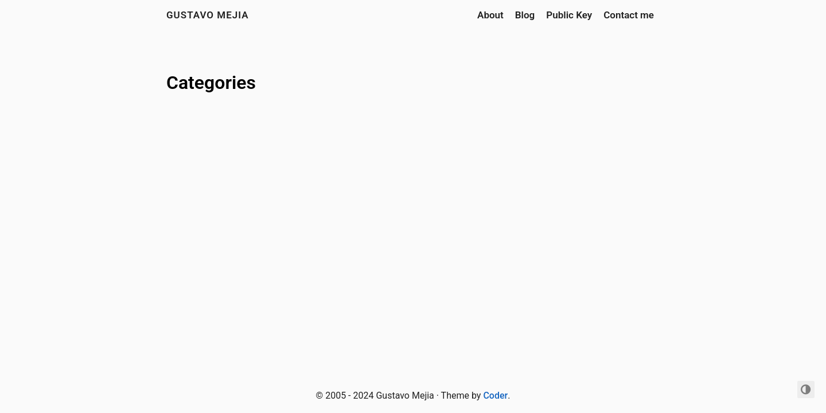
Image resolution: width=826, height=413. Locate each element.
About (490, 15)
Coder (495, 395)
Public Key (569, 15)
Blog (525, 15)
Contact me (628, 15)
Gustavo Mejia (207, 15)
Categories (211, 82)
